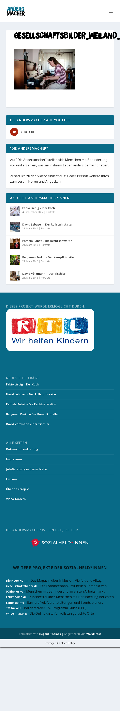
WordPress (93, 634)
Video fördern (16, 499)
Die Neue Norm (17, 580)
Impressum (14, 459)
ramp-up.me (15, 603)
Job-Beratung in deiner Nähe (26, 469)
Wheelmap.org (16, 613)
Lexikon (11, 479)
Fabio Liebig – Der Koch (38, 208)
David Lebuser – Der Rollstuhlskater (47, 224)
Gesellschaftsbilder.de (22, 586)
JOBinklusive (14, 591)
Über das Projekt (18, 489)
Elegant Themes (50, 634)
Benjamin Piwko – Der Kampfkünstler (48, 257)
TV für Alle (13, 608)
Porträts (50, 212)
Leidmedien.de (16, 597)
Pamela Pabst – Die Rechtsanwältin (47, 241)
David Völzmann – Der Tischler (43, 274)
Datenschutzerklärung (22, 449)
